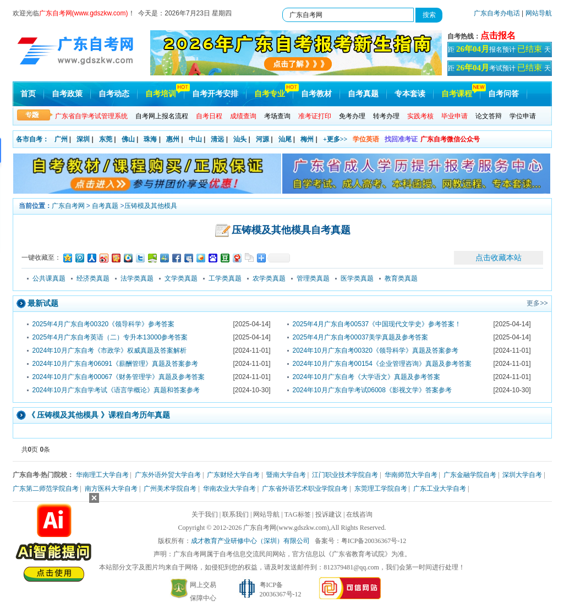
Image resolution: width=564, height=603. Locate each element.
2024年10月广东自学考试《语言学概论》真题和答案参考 (116, 390)
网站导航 (538, 13)
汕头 (240, 139)
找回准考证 (401, 139)
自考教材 (316, 94)
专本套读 (410, 94)
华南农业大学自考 (229, 488)
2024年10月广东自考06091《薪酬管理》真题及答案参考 (115, 364)
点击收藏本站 (498, 257)
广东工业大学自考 (439, 488)
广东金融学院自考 (469, 475)
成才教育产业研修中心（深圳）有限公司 (250, 541)
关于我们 (204, 514)
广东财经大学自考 (233, 475)
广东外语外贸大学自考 (168, 475)
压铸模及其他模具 (150, 206)
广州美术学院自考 (170, 488)
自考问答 (503, 94)
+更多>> (335, 139)
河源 (262, 139)
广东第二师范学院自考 (46, 488)
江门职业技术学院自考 (345, 475)
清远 (217, 139)
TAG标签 (297, 514)
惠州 (172, 139)
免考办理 (352, 116)
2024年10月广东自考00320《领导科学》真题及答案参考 (375, 350)
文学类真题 (181, 278)
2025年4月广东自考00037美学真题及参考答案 (361, 337)
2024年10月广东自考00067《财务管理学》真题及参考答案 (118, 377)
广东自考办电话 (497, 13)
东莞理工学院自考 (380, 488)
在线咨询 (359, 514)
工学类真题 (225, 278)
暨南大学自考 (286, 475)
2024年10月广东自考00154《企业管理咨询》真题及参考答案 (382, 364)
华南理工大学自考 (102, 475)
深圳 (83, 139)
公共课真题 (48, 278)
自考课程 (456, 94)
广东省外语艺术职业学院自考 (305, 488)
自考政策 (67, 94)
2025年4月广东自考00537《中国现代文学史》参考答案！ (377, 324)
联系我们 (235, 514)
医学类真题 (357, 278)
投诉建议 (328, 514)
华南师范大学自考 (411, 475)
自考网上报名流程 (161, 116)
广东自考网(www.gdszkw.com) (286, 527)
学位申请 (523, 116)
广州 (61, 139)
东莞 (105, 139)
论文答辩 (488, 116)
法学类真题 (137, 278)
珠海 (150, 139)
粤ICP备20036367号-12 (374, 541)
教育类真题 (401, 278)
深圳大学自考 (522, 475)
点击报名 (498, 35)
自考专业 (269, 94)
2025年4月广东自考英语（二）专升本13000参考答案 (110, 337)
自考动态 (113, 94)
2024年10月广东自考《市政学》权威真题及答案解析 (109, 350)
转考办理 (386, 116)
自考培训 (160, 94)
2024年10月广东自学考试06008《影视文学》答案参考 (372, 390)
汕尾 (285, 139)
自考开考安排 (215, 94)
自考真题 (363, 94)
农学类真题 (269, 278)
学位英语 (366, 139)
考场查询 (277, 116)
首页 (28, 94)
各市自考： (32, 139)
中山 (195, 139)
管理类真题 (313, 278)
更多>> (537, 303)
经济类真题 (92, 278)
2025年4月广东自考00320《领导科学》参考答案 (103, 324)
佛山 (128, 139)
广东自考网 (68, 206)
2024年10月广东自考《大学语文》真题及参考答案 (366, 377)
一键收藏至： (41, 257)
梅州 (307, 139)
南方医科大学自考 (111, 488)
